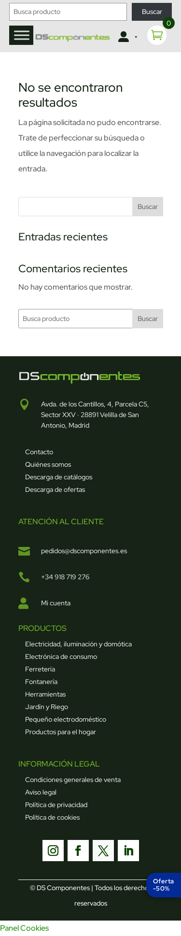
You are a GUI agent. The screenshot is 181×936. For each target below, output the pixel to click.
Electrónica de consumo (61, 656)
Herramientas (45, 694)
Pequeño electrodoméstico (65, 719)
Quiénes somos (48, 464)
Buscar (152, 11)
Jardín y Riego (46, 706)
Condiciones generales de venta (73, 779)
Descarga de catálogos (58, 477)
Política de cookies (52, 817)
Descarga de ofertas (55, 489)
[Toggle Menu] (21, 35)
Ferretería (40, 669)
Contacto (39, 451)
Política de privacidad (56, 804)
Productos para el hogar (60, 731)
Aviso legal (40, 792)
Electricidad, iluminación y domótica (78, 644)
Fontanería (41, 681)
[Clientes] (126, 37)
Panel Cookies (24, 928)
